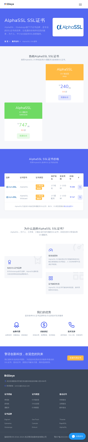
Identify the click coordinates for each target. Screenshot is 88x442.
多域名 (6, 404)
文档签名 (62, 404)
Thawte (62, 419)
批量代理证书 (75, 358)
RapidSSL (62, 423)
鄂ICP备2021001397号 (64, 437)
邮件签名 (62, 408)
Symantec (8, 423)
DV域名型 (35, 400)
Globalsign (8, 427)
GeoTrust (35, 419)
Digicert (7, 419)
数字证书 (15, 41)
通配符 (6, 408)
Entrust (34, 427)
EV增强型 (35, 408)
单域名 (6, 400)
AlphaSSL (63, 427)
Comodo (35, 423)
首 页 (6, 41)
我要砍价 (64, 97)
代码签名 (62, 400)
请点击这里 (68, 206)
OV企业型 (35, 404)
